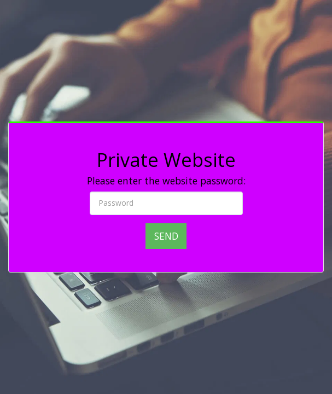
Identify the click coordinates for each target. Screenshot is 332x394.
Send (166, 235)
